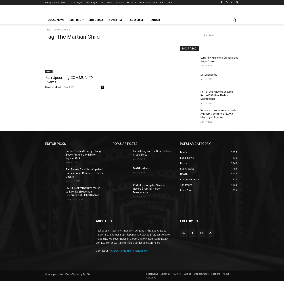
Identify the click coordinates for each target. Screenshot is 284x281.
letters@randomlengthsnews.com (129, 250)
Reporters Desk (53, 87)
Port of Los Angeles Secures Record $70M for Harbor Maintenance (217, 95)
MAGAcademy (209, 74)
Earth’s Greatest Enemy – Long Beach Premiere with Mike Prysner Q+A (83, 155)
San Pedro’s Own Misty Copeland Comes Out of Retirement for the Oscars (85, 173)
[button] (234, 20)
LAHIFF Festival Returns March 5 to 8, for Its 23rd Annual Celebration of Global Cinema (84, 192)
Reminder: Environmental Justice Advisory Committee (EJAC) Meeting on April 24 (219, 114)
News (48, 71)
